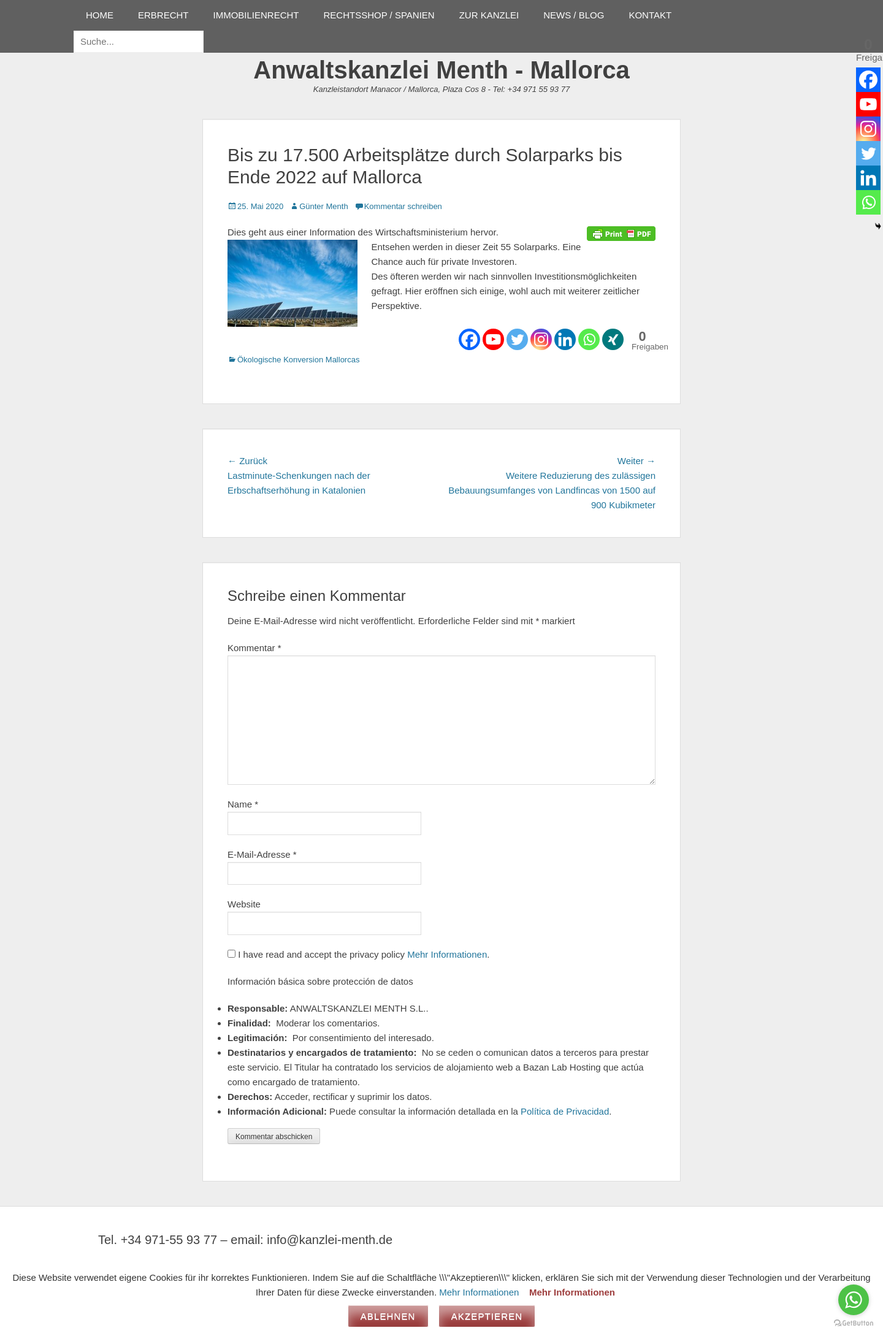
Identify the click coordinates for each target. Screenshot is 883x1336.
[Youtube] (493, 339)
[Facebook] (469, 339)
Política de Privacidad (565, 1111)
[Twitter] (517, 339)
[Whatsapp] (589, 339)
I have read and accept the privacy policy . (358, 954)
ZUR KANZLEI (489, 15)
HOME (99, 15)
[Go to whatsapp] (853, 1299)
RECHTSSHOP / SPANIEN (379, 15)
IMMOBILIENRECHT (256, 15)
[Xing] (613, 339)
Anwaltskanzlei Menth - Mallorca (441, 69)
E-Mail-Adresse (262, 854)
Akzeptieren (487, 1316)
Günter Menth (323, 206)
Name (242, 804)
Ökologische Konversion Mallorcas (298, 359)
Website (244, 904)
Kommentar (254, 648)
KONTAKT (650, 15)
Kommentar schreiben (403, 206)
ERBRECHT (163, 15)
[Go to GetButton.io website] (853, 1323)
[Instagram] (541, 339)
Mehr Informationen (447, 954)
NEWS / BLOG (573, 15)
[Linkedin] (565, 339)
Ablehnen (388, 1316)
